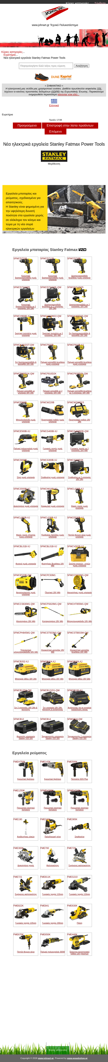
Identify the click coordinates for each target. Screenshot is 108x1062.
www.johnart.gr (46, 1058)
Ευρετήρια (10, 54)
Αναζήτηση (82, 65)
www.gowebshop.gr (77, 1058)
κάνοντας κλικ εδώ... (68, 94)
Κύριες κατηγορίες (77, 3)
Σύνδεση (100, 3)
